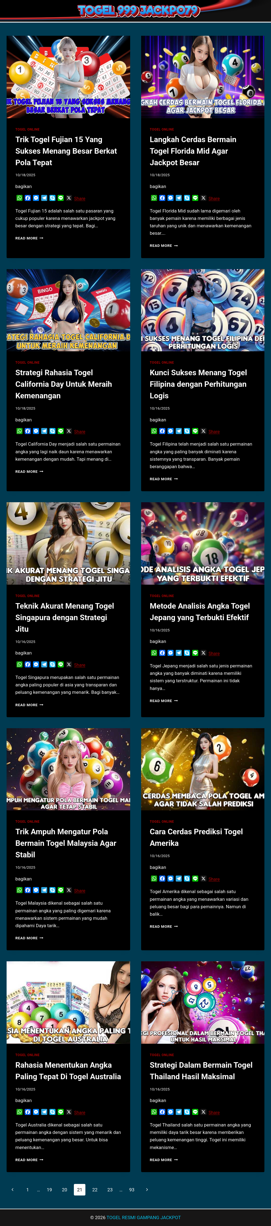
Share (79, 198)
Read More (29, 238)
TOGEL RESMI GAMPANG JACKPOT (144, 1217)
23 (110, 1189)
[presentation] (68, 77)
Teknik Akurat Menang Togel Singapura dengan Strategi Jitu (64, 617)
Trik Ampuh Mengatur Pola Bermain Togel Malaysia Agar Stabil (65, 843)
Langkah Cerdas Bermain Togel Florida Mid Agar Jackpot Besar (193, 151)
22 (94, 1189)
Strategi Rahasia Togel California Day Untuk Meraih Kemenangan (63, 384)
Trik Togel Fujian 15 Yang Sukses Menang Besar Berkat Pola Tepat (66, 151)
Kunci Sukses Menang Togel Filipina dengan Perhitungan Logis (198, 384)
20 (64, 1189)
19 (49, 1189)
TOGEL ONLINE (27, 129)
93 (131, 1189)
